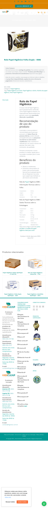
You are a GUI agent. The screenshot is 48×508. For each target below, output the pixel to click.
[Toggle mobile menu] (45, 12)
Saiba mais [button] (8, 497)
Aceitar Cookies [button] (22, 502)
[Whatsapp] (37, 309)
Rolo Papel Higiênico (16, 92)
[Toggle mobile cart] (38, 12)
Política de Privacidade (9, 434)
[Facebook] (34, 306)
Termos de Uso (18, 434)
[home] (8, 302)
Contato (24, 436)
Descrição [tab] (5, 100)
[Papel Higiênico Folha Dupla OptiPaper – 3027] (12, 285)
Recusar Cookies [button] (10, 502)
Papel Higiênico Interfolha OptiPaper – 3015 (35, 294)
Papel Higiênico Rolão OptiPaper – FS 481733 (13, 273)
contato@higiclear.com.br (10, 368)
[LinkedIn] (40, 306)
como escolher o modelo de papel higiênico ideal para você (29, 228)
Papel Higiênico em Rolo (14, 90)
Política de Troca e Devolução (28, 434)
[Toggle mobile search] (41, 12)
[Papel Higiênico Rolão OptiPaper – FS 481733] (12, 264)
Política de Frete (39, 434)
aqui (25, 406)
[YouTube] (43, 306)
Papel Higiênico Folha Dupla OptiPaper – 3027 (12, 294)
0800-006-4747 (7, 339)
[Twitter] (34, 309)
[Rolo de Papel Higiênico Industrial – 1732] (35, 264)
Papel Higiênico (15, 89)
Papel (27, 182)
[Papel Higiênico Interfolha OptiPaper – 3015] (35, 285)
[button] (44, 503)
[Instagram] (37, 306)
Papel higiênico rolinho (29, 90)
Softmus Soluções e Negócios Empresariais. (32, 438)
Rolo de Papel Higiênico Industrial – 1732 (35, 273)
